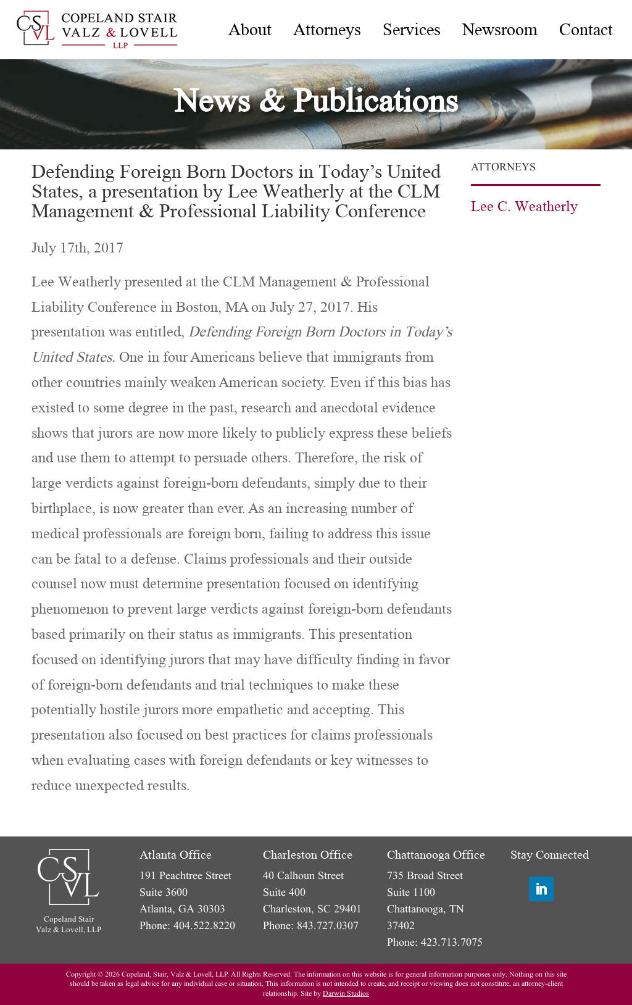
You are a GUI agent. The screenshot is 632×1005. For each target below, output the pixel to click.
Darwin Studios (346, 994)
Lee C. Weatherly (524, 206)
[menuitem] (250, 29)
